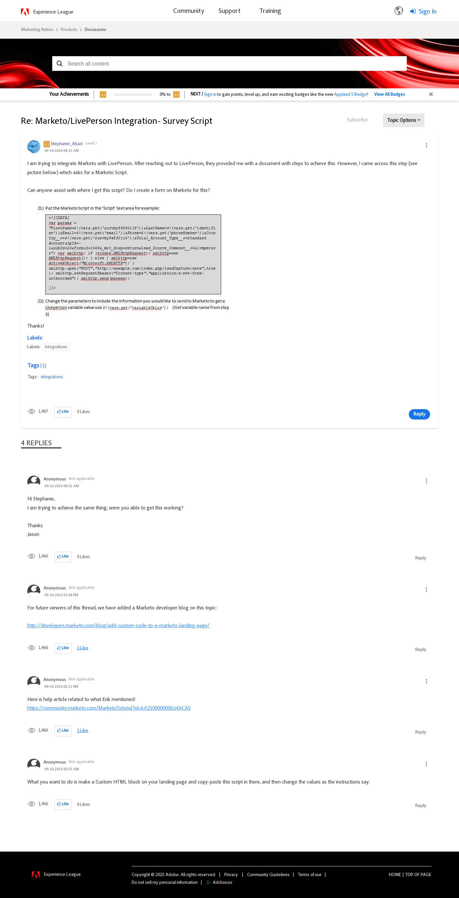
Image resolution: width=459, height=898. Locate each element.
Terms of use (310, 875)
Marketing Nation (37, 30)
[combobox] (229, 63)
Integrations (56, 347)
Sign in (210, 95)
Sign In (427, 12)
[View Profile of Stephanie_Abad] (66, 144)
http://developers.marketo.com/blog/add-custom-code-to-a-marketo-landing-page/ (118, 625)
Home (395, 875)
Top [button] (409, 875)
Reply (419, 414)
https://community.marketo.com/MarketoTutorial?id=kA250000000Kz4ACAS (109, 708)
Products (69, 30)
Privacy (231, 875)
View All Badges (389, 95)
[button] (59, 63)
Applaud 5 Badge (350, 95)
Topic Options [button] (401, 120)
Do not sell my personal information (165, 883)
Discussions (95, 30)
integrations (52, 377)
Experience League (53, 12)
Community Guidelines (268, 875)
